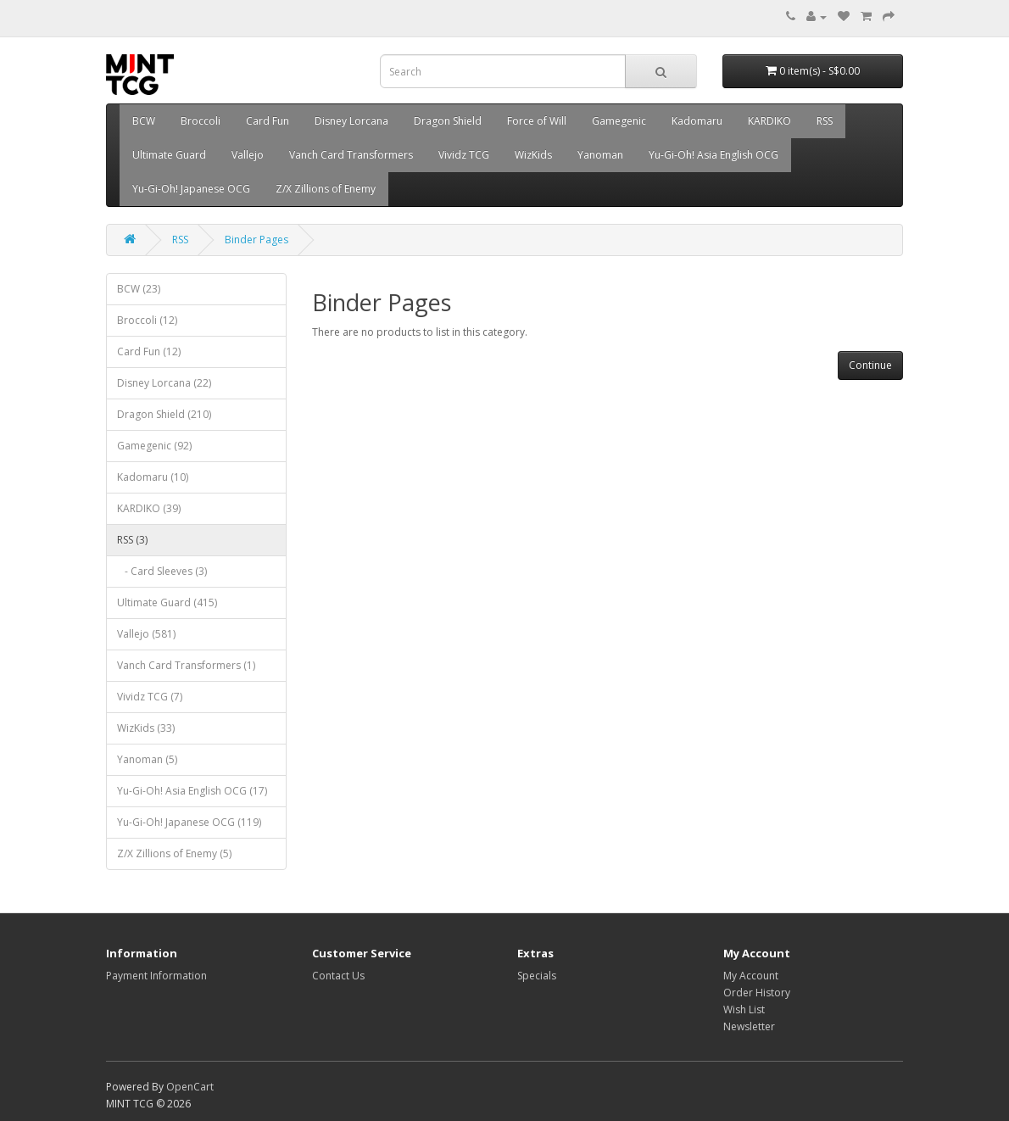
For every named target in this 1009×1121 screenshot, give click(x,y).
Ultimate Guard (169, 155)
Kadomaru (697, 121)
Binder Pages (256, 239)
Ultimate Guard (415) (167, 602)
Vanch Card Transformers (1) (186, 665)
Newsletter (749, 1026)
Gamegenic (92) (154, 445)
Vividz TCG (463, 155)
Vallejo (247, 155)
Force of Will (536, 121)
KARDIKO (769, 121)
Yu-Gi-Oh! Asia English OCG (713, 155)
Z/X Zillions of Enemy (326, 188)
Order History (756, 992)
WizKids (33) (146, 728)
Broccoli (200, 121)
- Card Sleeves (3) (162, 571)
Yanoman (600, 155)
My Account (750, 975)
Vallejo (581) (146, 634)
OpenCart (190, 1086)
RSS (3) (132, 540)
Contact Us (338, 975)
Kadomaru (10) (152, 477)
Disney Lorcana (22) (164, 383)
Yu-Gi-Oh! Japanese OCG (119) (189, 822)
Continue (870, 365)
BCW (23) (138, 289)
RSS (825, 121)
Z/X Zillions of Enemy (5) (174, 853)
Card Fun (267, 121)
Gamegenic (619, 121)
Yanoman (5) (147, 759)
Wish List (744, 1009)
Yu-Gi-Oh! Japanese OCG (191, 188)
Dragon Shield (448, 121)
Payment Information (156, 975)
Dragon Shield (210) (164, 414)
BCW (143, 121)
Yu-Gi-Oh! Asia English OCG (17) (192, 791)
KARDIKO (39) (149, 508)
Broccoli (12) (147, 320)
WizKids (533, 155)
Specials (536, 975)
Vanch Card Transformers (351, 155)
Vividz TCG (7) (149, 696)
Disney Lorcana (351, 121)
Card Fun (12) (149, 351)
